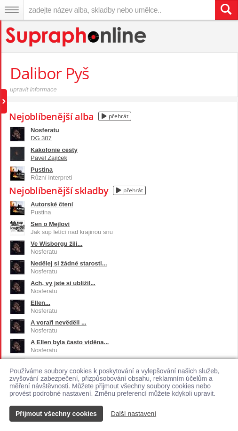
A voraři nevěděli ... (59, 322)
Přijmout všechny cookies (56, 413)
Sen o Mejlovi (50, 223)
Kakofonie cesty (54, 149)
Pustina (42, 169)
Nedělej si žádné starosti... (69, 263)
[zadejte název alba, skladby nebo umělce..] (119, 10)
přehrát (115, 116)
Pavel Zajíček (49, 157)
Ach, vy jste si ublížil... (63, 283)
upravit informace (33, 89)
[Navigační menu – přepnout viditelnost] (12, 10)
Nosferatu (45, 130)
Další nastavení (134, 413)
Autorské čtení (52, 204)
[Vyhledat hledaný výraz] (226, 10)
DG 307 (41, 138)
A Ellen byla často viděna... (70, 342)
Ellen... (40, 302)
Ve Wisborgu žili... (56, 243)
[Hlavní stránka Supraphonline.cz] (76, 36)
